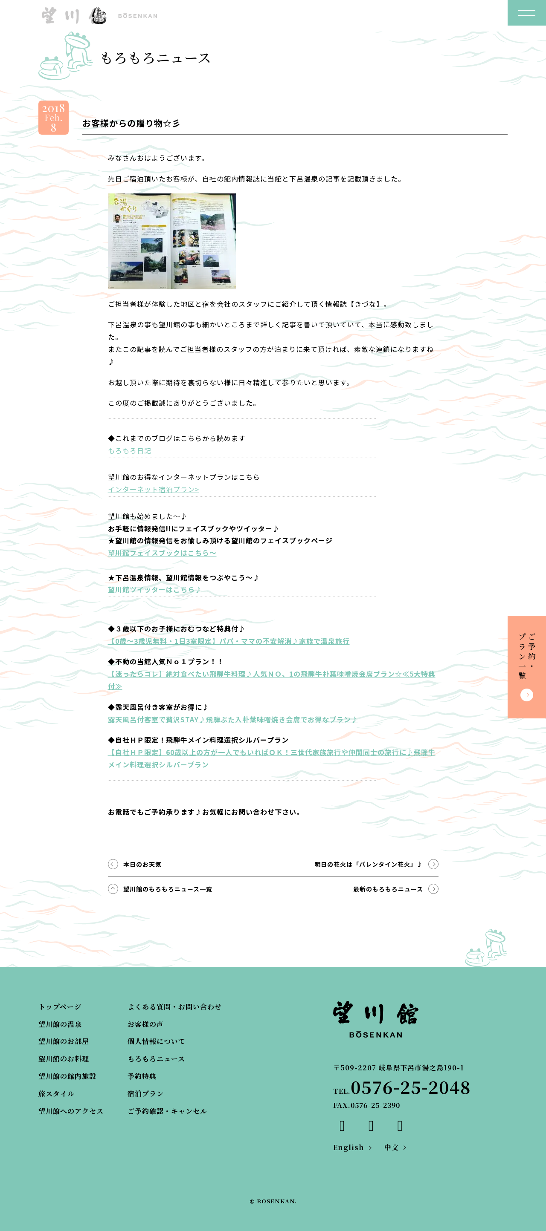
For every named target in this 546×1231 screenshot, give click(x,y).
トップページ (59, 1007)
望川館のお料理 (63, 1059)
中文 (391, 1147)
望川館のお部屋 (63, 1041)
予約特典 (142, 1076)
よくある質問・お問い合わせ (175, 1007)
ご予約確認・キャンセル (167, 1111)
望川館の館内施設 (67, 1076)
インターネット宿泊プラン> (153, 489)
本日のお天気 (142, 864)
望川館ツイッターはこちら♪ (155, 589)
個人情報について (157, 1041)
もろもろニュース (156, 1059)
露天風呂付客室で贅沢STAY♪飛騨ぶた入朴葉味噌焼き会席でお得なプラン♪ (233, 719)
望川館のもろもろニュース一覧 (167, 889)
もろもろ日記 (129, 450)
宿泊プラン (146, 1093)
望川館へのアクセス (71, 1111)
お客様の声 (146, 1024)
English (348, 1147)
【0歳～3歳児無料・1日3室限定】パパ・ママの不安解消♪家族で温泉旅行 (229, 641)
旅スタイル (56, 1093)
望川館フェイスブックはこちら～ (162, 553)
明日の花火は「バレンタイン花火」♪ (368, 864)
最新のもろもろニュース (388, 889)
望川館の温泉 (60, 1024)
